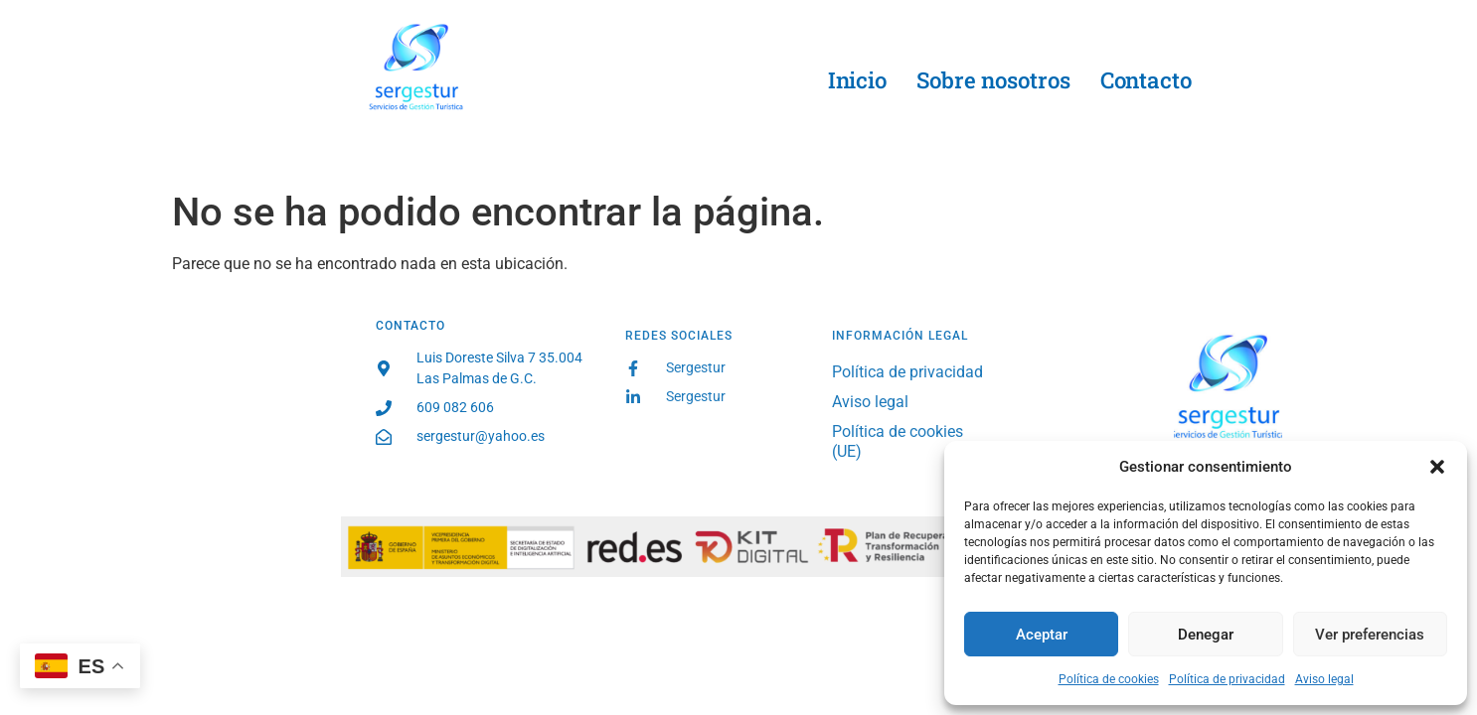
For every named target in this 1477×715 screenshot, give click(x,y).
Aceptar (1041, 635)
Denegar (1205, 635)
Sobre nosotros (993, 80)
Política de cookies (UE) (897, 441)
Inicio (857, 80)
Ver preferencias (1369, 635)
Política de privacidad (1227, 679)
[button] (1437, 467)
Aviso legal (1324, 679)
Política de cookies (1109, 679)
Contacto (1146, 80)
